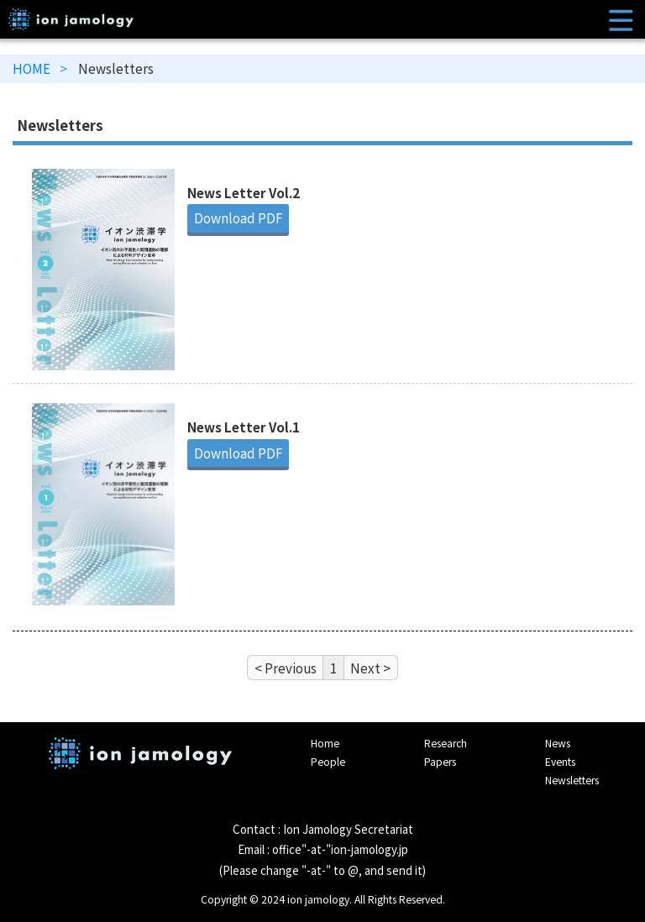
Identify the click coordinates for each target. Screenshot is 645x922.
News (557, 743)
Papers (440, 761)
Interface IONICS (139, 767)
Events (560, 761)
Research (445, 743)
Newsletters (572, 780)
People (328, 761)
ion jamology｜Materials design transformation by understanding (323, 19)
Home (325, 743)
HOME (31, 68)
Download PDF (238, 217)
